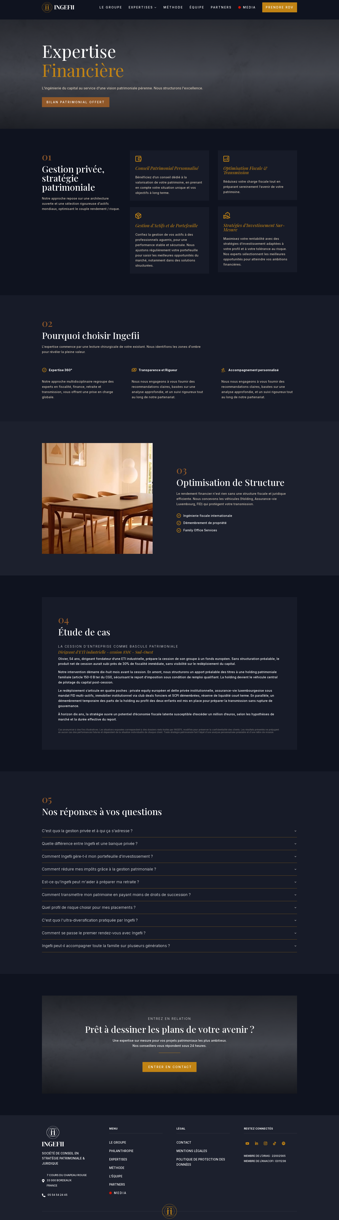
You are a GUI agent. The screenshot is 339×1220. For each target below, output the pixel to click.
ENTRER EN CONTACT (169, 1062)
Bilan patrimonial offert (80, 97)
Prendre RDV (280, 7)
